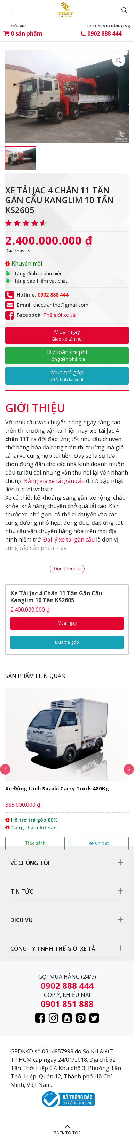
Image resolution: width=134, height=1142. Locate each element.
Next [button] (129, 769)
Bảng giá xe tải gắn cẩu (54, 481)
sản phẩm (26, 33)
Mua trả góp (67, 375)
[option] (20, 158)
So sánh (35, 843)
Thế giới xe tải (59, 315)
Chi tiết (99, 843)
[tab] (35, 404)
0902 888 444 (104, 33)
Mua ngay (67, 335)
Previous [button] (5, 769)
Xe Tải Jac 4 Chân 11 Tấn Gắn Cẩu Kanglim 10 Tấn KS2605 (56, 596)
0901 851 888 (67, 1003)
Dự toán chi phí (67, 355)
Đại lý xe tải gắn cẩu (69, 539)
